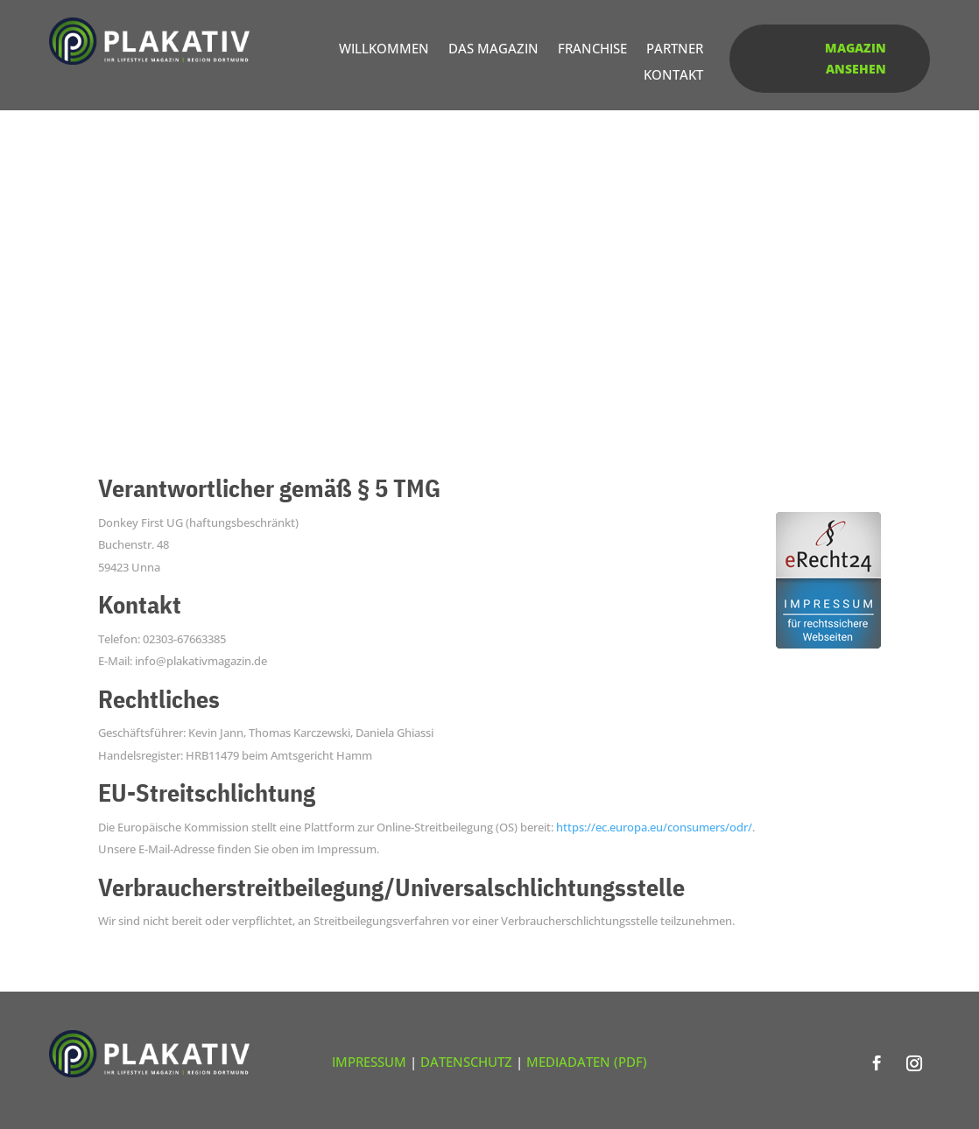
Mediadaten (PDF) (586, 1061)
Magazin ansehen (855, 58)
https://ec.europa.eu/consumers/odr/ (654, 827)
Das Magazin (493, 49)
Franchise (592, 49)
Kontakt (673, 75)
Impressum (369, 1061)
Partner (674, 49)
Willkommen (384, 49)
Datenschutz (466, 1061)
